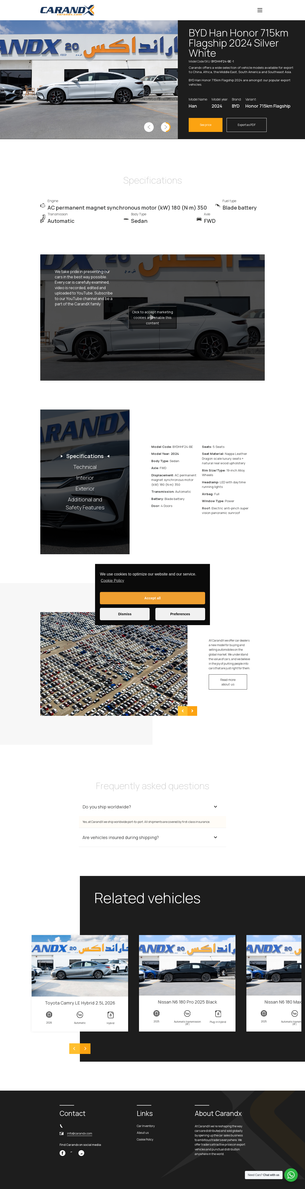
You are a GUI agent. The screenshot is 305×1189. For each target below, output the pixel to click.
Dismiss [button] (125, 614)
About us (143, 1133)
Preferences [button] (180, 614)
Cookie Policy (112, 581)
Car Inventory (146, 1126)
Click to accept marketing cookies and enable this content (152, 317)
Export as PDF (247, 125)
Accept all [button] (152, 598)
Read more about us (228, 681)
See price (205, 125)
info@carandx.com (79, 1133)
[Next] (85, 1048)
